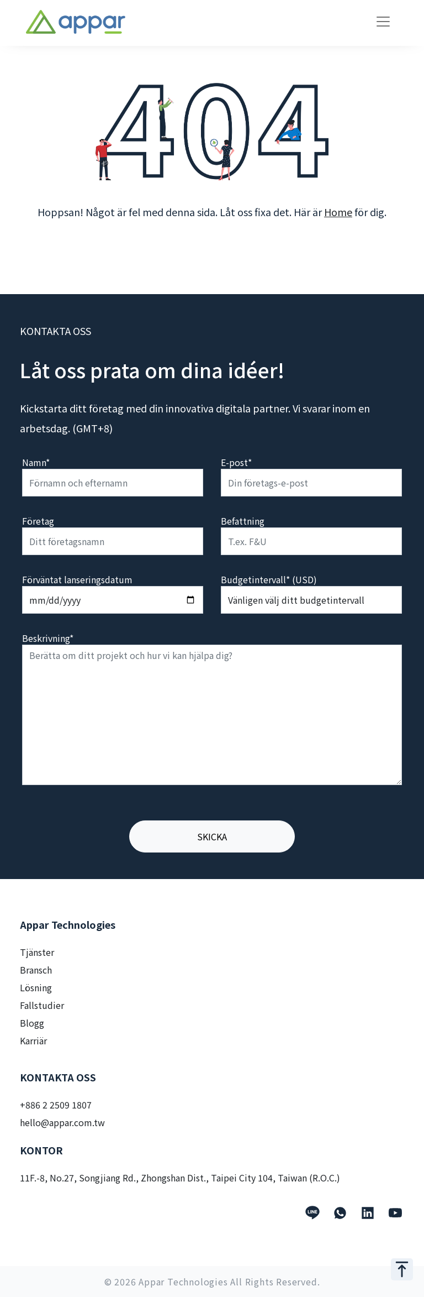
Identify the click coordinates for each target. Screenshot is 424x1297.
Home (338, 212)
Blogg (32, 1022)
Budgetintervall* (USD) (269, 579)
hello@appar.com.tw (62, 1122)
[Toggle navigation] (383, 21)
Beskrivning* (47, 638)
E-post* (236, 462)
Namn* (36, 462)
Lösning (36, 987)
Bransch (36, 969)
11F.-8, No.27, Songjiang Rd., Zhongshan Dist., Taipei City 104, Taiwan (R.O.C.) (180, 1177)
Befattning (242, 520)
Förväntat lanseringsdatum (77, 579)
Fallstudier (42, 1005)
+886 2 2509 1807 (56, 1104)
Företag (38, 520)
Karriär (33, 1040)
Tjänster (37, 952)
